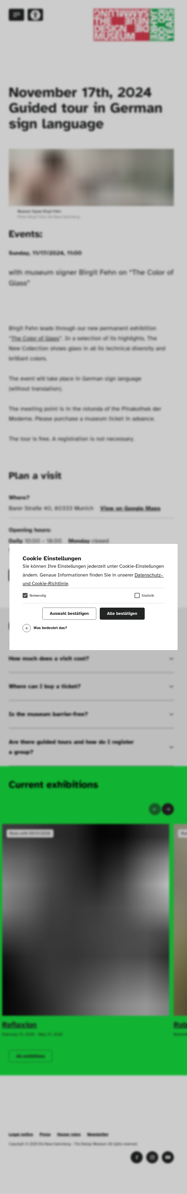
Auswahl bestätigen (69, 613)
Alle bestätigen (122, 613)
